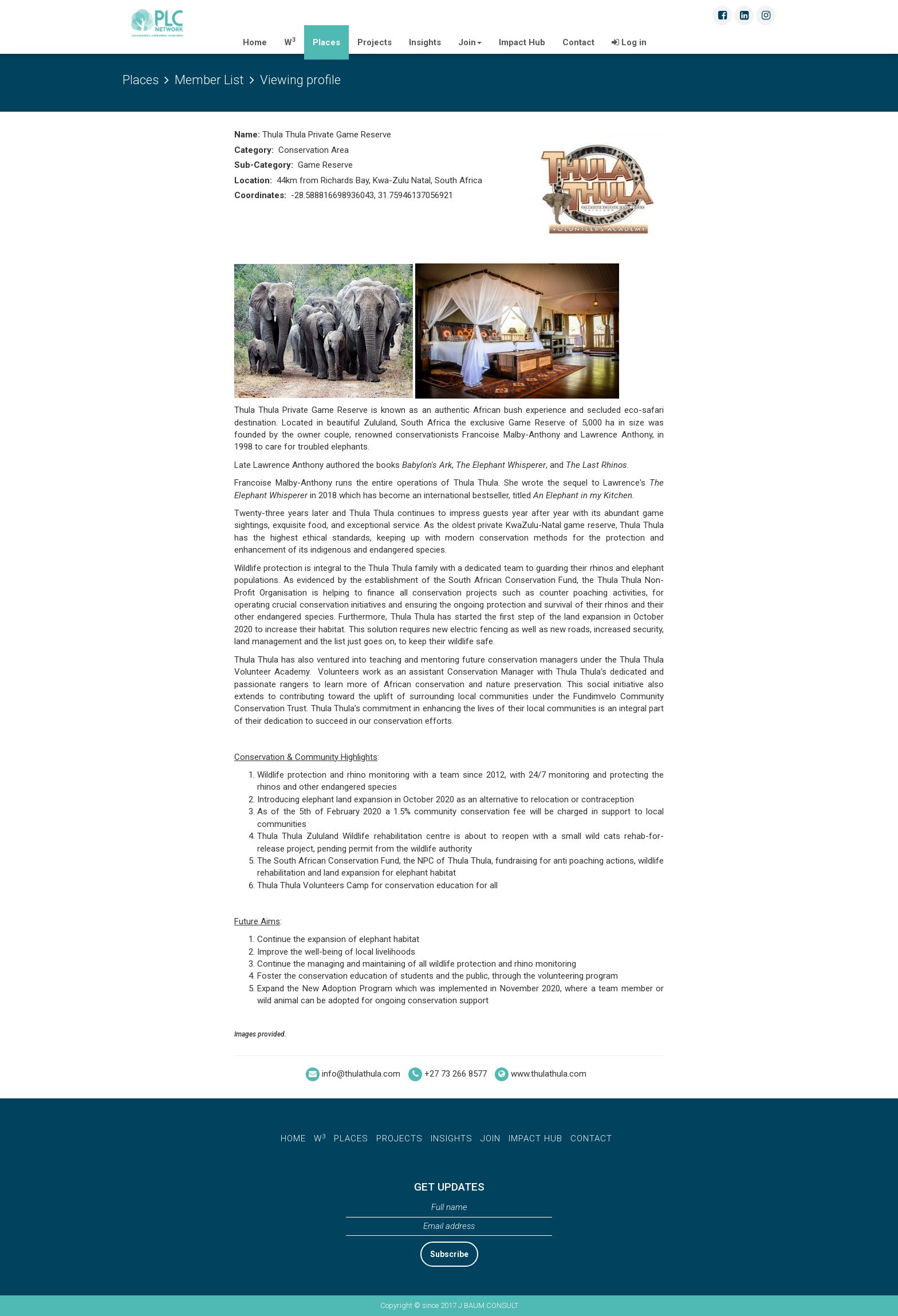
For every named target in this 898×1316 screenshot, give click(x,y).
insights (451, 1138)
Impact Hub (522, 42)
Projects (374, 42)
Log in (629, 42)
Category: (255, 150)
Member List (209, 80)
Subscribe (449, 1254)
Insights (425, 42)
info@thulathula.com (361, 1074)
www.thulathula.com (548, 1074)
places (351, 1138)
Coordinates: (261, 195)
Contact (578, 42)
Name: (248, 134)
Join (470, 42)
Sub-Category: (265, 165)
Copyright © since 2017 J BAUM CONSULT (449, 1305)
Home (259, 39)
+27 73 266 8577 (455, 1074)
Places (326, 42)
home (293, 1138)
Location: (254, 180)
